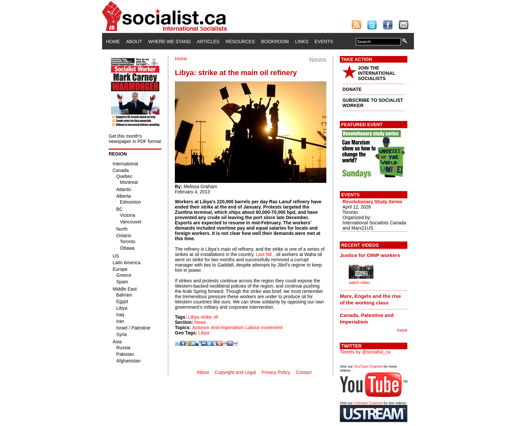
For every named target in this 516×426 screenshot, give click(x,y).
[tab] (373, 255)
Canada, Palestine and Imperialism (367, 318)
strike (206, 317)
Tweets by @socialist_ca (365, 352)
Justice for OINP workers (370, 255)
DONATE (352, 89)
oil (215, 317)
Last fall (264, 254)
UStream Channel (368, 403)
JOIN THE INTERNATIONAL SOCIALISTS (376, 73)
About (134, 41)
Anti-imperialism (227, 327)
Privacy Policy (275, 372)
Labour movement (264, 327)
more (402, 330)
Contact (304, 372)
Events (323, 41)
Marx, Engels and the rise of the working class (370, 299)
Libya (193, 317)
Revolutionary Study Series (372, 201)
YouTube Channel (368, 366)
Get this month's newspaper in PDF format (135, 138)
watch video (359, 282)
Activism (200, 327)
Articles (208, 41)
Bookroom (275, 41)
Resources (240, 41)
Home (113, 41)
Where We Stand (169, 41)
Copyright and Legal (235, 372)
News (200, 322)
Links (301, 41)
